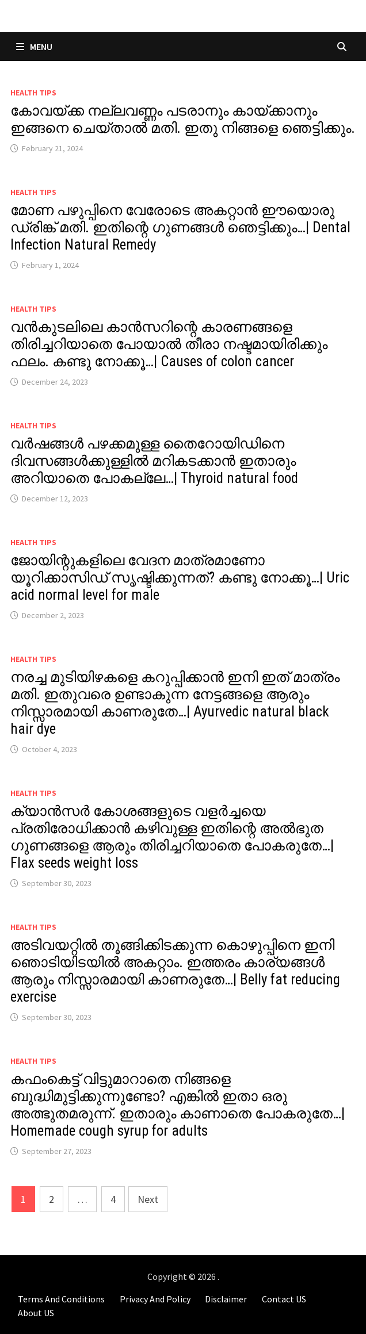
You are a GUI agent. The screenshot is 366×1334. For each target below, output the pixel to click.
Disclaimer (226, 1299)
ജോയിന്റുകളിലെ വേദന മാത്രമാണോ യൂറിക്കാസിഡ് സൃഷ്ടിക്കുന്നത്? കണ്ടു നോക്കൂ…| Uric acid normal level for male (179, 577)
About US (36, 1312)
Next (148, 1199)
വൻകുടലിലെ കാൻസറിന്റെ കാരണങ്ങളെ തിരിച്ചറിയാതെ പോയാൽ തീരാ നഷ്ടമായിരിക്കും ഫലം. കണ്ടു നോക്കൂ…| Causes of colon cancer (168, 344)
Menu (34, 46)
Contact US (284, 1299)
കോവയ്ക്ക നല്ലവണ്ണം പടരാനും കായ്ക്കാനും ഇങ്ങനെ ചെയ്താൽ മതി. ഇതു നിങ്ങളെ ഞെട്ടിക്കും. (182, 119)
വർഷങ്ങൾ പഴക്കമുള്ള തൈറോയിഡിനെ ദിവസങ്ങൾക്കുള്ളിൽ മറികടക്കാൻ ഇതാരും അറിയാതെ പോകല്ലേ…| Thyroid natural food (154, 460)
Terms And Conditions (61, 1299)
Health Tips (33, 92)
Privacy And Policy (155, 1299)
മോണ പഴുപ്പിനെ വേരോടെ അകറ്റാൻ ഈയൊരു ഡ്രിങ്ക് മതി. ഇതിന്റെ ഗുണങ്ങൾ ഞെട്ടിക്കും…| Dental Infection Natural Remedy (180, 227)
